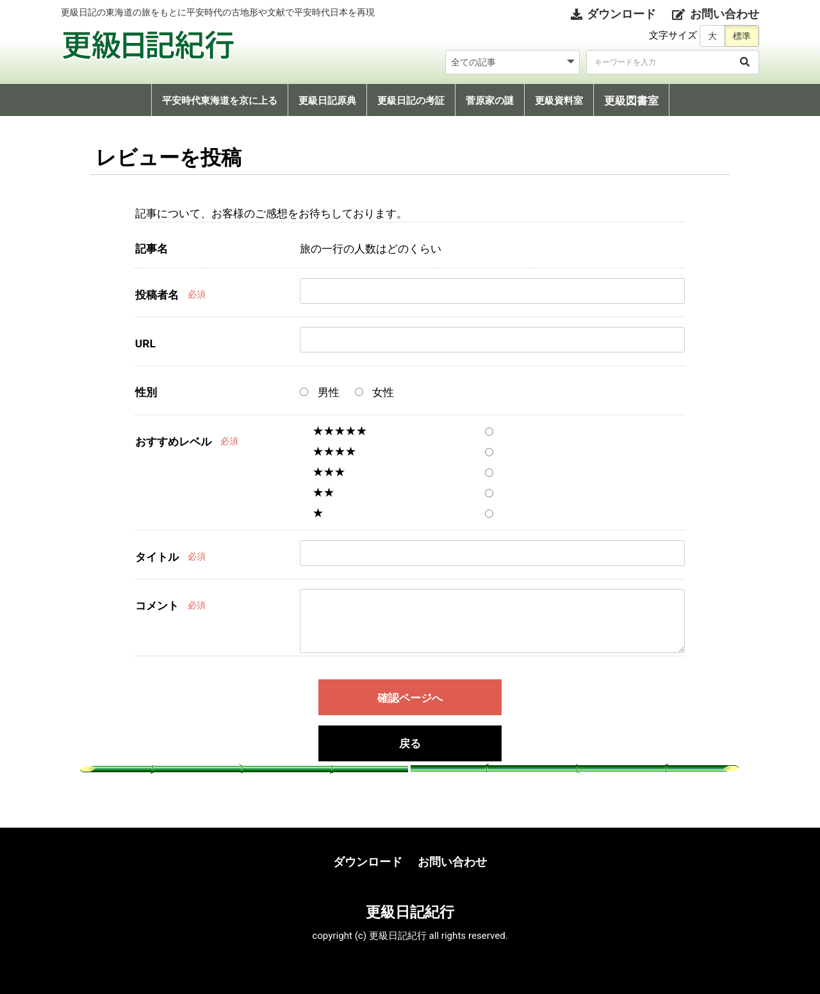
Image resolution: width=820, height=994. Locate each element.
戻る (410, 744)
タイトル (157, 557)
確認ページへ (410, 698)
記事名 (151, 248)
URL (145, 343)
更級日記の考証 (411, 100)
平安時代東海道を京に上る (219, 100)
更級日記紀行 (410, 912)
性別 (146, 392)
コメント (157, 605)
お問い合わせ (452, 861)
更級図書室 (631, 100)
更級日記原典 (327, 100)
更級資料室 (559, 100)
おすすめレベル (173, 441)
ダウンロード (367, 861)
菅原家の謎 (490, 100)
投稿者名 (157, 294)
